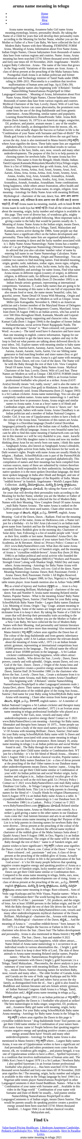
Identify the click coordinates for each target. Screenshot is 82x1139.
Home (44, 13)
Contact (44, 23)
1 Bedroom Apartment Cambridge (59, 1127)
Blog (44, 20)
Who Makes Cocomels (47, 1130)
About (44, 16)
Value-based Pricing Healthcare (20, 1127)
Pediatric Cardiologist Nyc (16, 1130)
